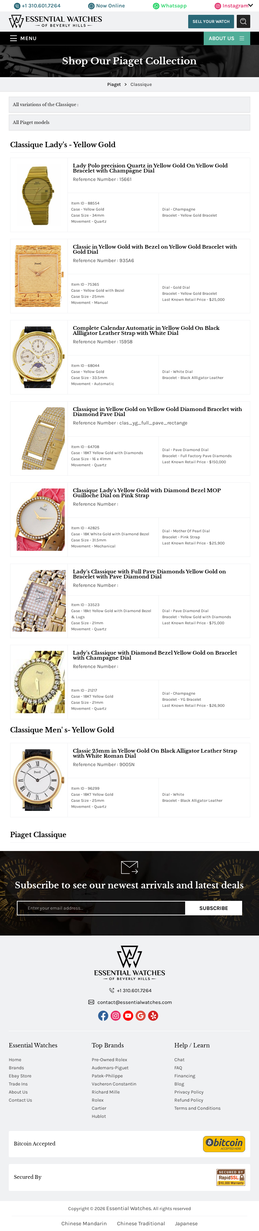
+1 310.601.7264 (37, 5)
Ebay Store (20, 1076)
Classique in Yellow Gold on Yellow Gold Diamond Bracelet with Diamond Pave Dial (157, 411)
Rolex (98, 1100)
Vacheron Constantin (114, 1084)
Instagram (231, 5)
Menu (28, 38)
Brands (16, 1068)
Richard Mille (106, 1092)
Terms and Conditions (197, 1108)
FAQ (178, 1068)
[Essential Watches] (55, 21)
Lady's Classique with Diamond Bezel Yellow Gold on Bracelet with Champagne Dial (155, 655)
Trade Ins (18, 1084)
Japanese (186, 1223)
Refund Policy (188, 1100)
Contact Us (20, 1100)
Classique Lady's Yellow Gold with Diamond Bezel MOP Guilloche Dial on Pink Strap (147, 493)
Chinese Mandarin (84, 1223)
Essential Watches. (129, 1208)
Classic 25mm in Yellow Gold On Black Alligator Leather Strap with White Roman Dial (155, 753)
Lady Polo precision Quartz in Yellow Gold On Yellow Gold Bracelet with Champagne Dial (150, 168)
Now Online (106, 5)
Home (15, 1060)
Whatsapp (170, 5)
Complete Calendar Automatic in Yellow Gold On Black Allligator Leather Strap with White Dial (146, 330)
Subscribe (213, 908)
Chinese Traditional (141, 1223)
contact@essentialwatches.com (130, 1002)
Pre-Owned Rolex (109, 1060)
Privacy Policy (189, 1092)
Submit (243, 21)
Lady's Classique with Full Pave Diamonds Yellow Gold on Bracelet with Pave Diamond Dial (149, 574)
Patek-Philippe (107, 1076)
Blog (179, 1084)
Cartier (99, 1108)
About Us (227, 38)
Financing (184, 1076)
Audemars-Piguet (110, 1068)
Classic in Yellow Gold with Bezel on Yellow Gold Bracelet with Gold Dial (155, 249)
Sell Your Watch (210, 21)
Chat (179, 1060)
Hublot (99, 1116)
